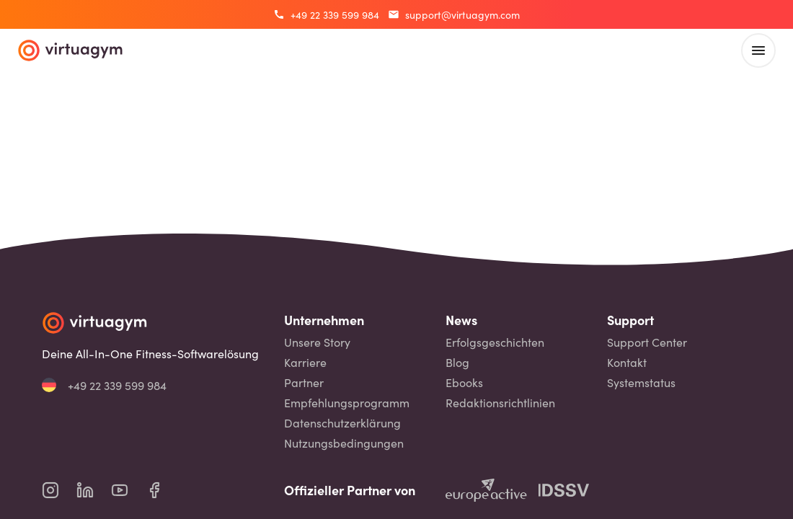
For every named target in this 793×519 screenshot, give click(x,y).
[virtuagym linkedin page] (93, 490)
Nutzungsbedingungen (344, 443)
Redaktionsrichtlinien (500, 402)
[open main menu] (758, 50)
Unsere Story (317, 342)
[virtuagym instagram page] (59, 490)
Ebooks (464, 382)
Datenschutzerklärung (342, 422)
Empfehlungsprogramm (346, 402)
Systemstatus (641, 382)
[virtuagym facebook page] (163, 490)
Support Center (647, 342)
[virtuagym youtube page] (128, 490)
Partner (304, 382)
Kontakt (627, 362)
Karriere (305, 362)
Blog (457, 362)
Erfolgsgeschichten (495, 342)
